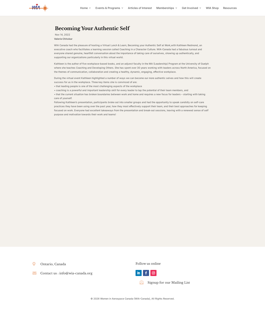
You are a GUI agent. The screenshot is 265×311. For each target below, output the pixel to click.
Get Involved (190, 8)
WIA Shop (212, 8)
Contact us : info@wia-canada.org (66, 273)
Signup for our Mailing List (169, 282)
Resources (230, 8)
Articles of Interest (140, 8)
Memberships (165, 8)
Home (84, 8)
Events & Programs (107, 8)
